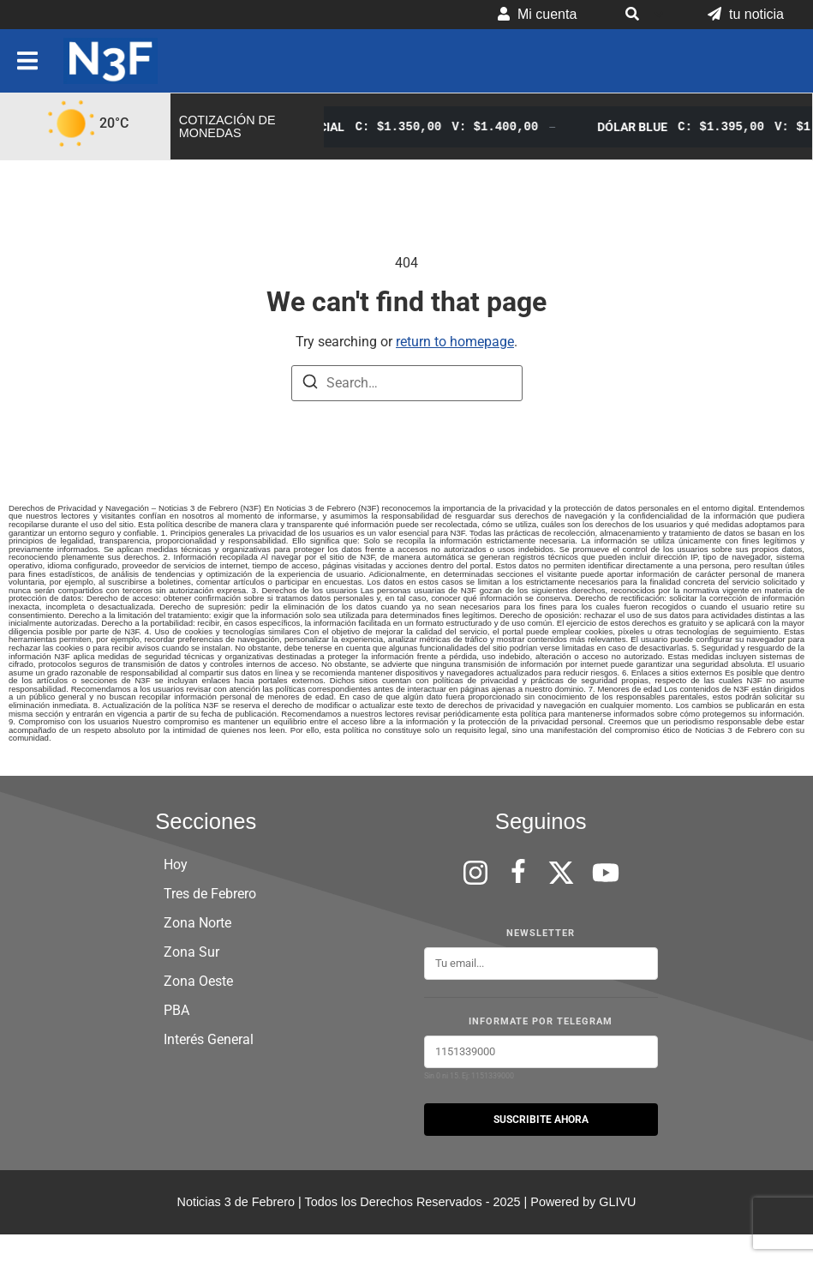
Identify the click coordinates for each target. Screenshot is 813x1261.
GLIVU (617, 1202)
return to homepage (455, 341)
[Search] (310, 384)
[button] (642, 14)
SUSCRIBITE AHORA (541, 1120)
